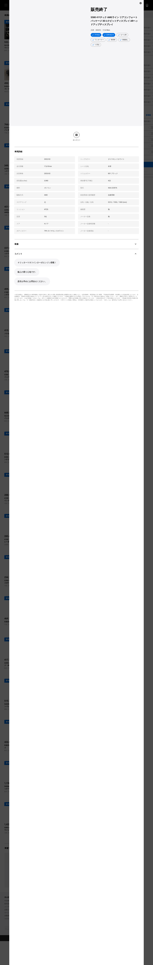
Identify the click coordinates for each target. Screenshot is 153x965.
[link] (76, 136)
